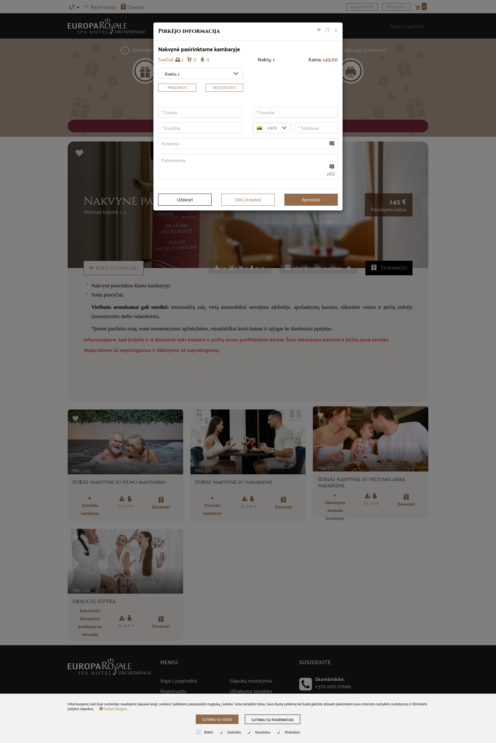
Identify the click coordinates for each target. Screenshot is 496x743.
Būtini (205, 732)
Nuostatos (259, 732)
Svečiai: (183, 59)
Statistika (231, 732)
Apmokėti (311, 199)
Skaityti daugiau (113, 708)
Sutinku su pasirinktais (272, 719)
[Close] (336, 30)
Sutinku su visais (217, 719)
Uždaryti (185, 199)
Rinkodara (289, 732)
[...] (243, 143)
